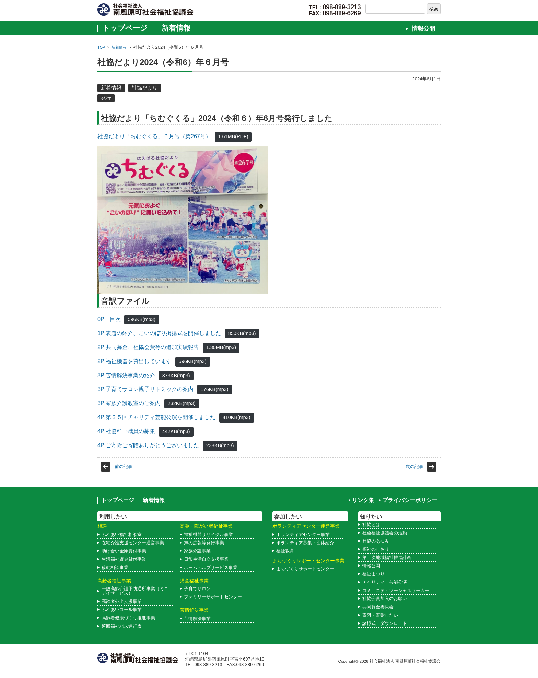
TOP (101, 47)
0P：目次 (109, 319)
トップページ (125, 28)
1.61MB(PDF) (233, 136)
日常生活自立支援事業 (206, 559)
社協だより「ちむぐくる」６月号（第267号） (154, 136)
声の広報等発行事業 (204, 542)
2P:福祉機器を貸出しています (134, 361)
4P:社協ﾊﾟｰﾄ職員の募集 (126, 431)
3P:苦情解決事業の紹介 (126, 375)
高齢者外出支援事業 (122, 601)
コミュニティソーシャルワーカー (395, 590)
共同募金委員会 (378, 606)
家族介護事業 (197, 551)
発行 (106, 98)
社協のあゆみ (375, 541)
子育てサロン (197, 588)
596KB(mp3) (141, 319)
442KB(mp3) (176, 431)
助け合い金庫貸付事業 (124, 551)
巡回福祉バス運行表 (122, 626)
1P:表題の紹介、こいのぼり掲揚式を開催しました (159, 333)
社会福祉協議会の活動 (384, 532)
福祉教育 (285, 551)
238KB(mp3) (220, 445)
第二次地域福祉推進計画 (386, 557)
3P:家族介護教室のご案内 (129, 403)
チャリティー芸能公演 (384, 582)
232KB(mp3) (182, 403)
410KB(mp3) (236, 417)
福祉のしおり (375, 549)
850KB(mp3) (242, 333)
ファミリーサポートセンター (213, 596)
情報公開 (423, 28)
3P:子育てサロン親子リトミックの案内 (145, 389)
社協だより (144, 88)
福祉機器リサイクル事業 (208, 534)
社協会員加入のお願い (384, 598)
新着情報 (176, 28)
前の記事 (123, 466)
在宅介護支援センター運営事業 (133, 542)
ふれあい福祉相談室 (122, 534)
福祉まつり (373, 573)
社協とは (371, 524)
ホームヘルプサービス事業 (210, 567)
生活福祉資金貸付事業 (124, 559)
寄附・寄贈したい (380, 615)
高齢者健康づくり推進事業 (128, 617)
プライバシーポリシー (409, 500)
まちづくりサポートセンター (305, 568)
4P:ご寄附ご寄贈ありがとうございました (148, 445)
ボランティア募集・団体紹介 (305, 542)
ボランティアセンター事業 (303, 534)
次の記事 (414, 466)
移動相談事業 (115, 567)
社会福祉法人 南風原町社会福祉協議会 (405, 661)
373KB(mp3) (176, 375)
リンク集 (363, 500)
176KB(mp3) (215, 389)
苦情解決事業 (197, 618)
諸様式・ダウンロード (384, 623)
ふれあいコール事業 (122, 609)
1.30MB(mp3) (221, 347)
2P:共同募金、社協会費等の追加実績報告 (148, 347)
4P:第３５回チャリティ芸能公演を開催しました (156, 417)
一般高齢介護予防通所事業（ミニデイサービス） (135, 591)
